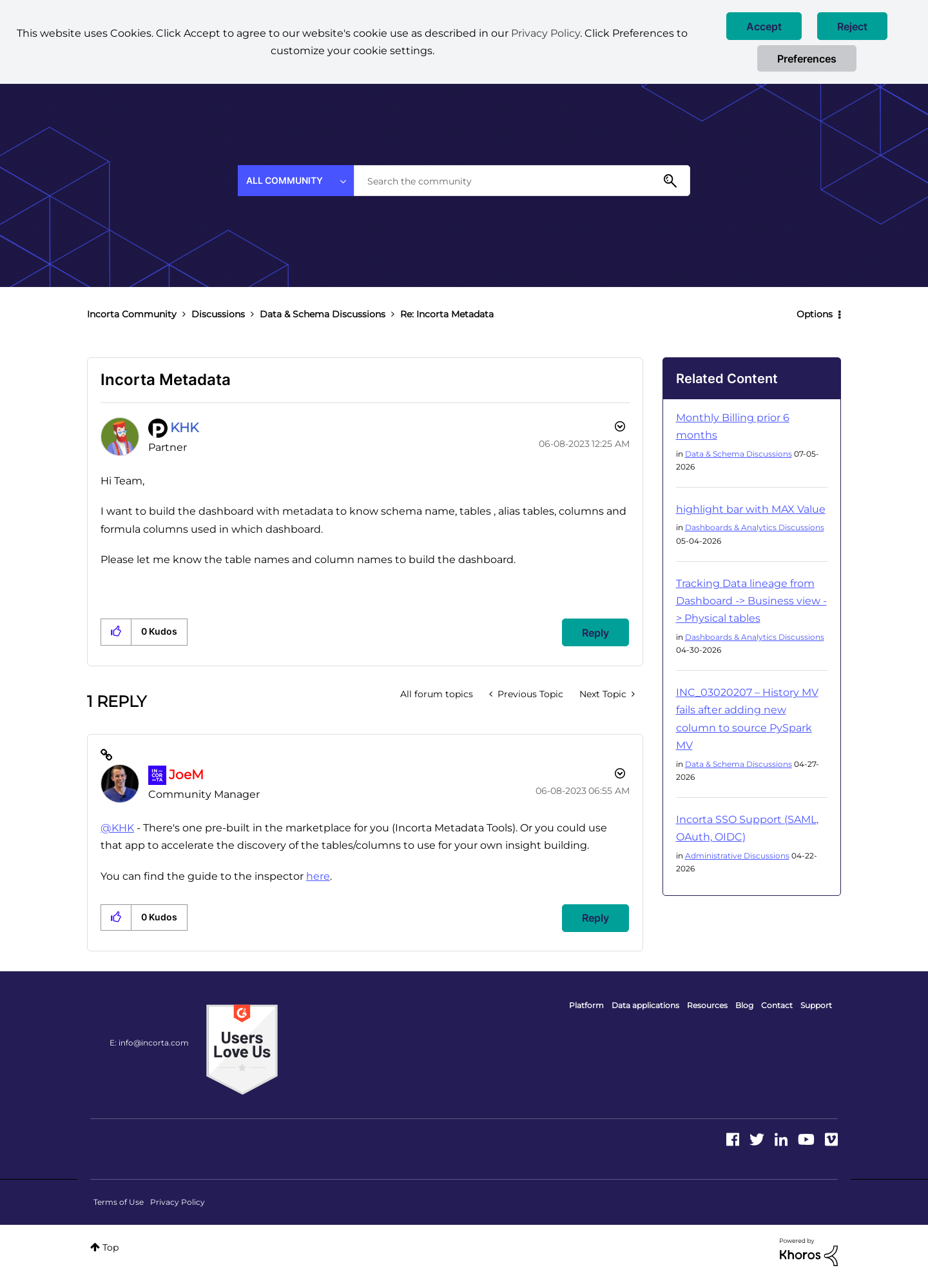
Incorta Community (132, 314)
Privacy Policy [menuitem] (177, 1202)
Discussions (218, 314)
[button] (764, 26)
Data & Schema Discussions (322, 314)
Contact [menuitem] (777, 1005)
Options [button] (815, 314)
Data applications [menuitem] (645, 1005)
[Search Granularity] (296, 180)
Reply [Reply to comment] (595, 917)
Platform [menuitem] (586, 1005)
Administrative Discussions (737, 855)
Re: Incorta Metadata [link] (447, 314)
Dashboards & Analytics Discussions (754, 527)
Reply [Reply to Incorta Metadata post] (595, 632)
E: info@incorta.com (149, 1042)
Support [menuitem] (816, 1005)
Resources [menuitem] (707, 1005)
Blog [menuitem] (744, 1005)
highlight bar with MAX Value (751, 509)
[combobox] (522, 180)
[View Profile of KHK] (184, 427)
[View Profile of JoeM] (186, 774)
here (318, 876)
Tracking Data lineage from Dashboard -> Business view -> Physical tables (751, 601)
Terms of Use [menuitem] (118, 1202)
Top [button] (110, 1247)
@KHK (117, 828)
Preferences (806, 58)
